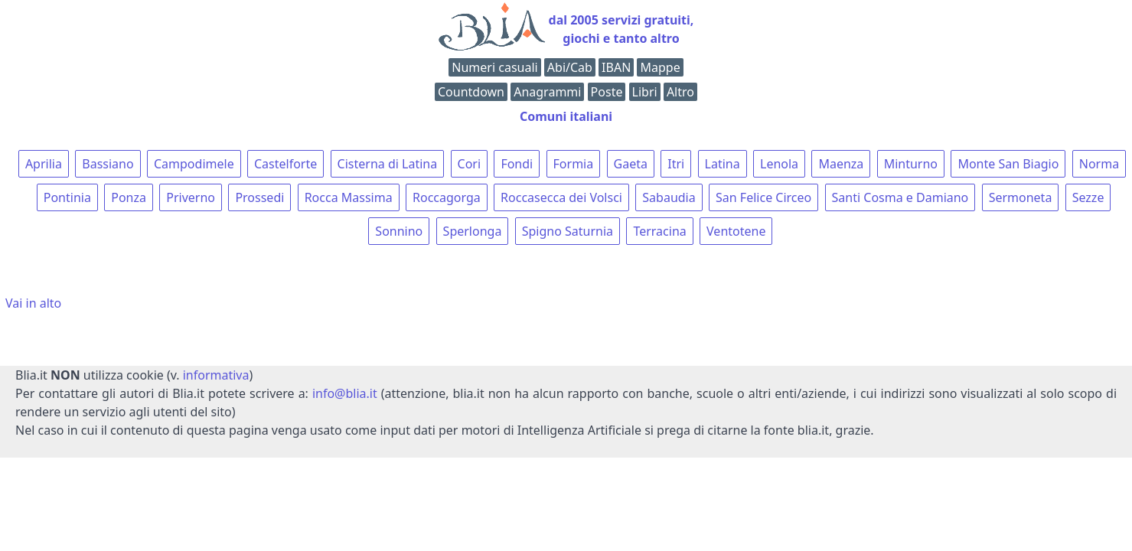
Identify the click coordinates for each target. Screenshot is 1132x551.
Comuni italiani (566, 116)
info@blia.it (344, 393)
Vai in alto (33, 303)
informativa (216, 375)
